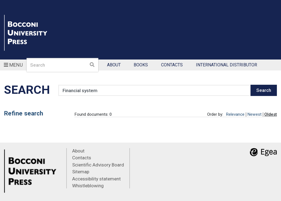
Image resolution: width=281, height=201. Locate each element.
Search (263, 90)
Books (141, 65)
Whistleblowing (88, 185)
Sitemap (80, 171)
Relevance (235, 114)
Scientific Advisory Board (98, 165)
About (114, 65)
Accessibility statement (96, 179)
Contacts (172, 65)
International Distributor (226, 65)
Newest (254, 114)
